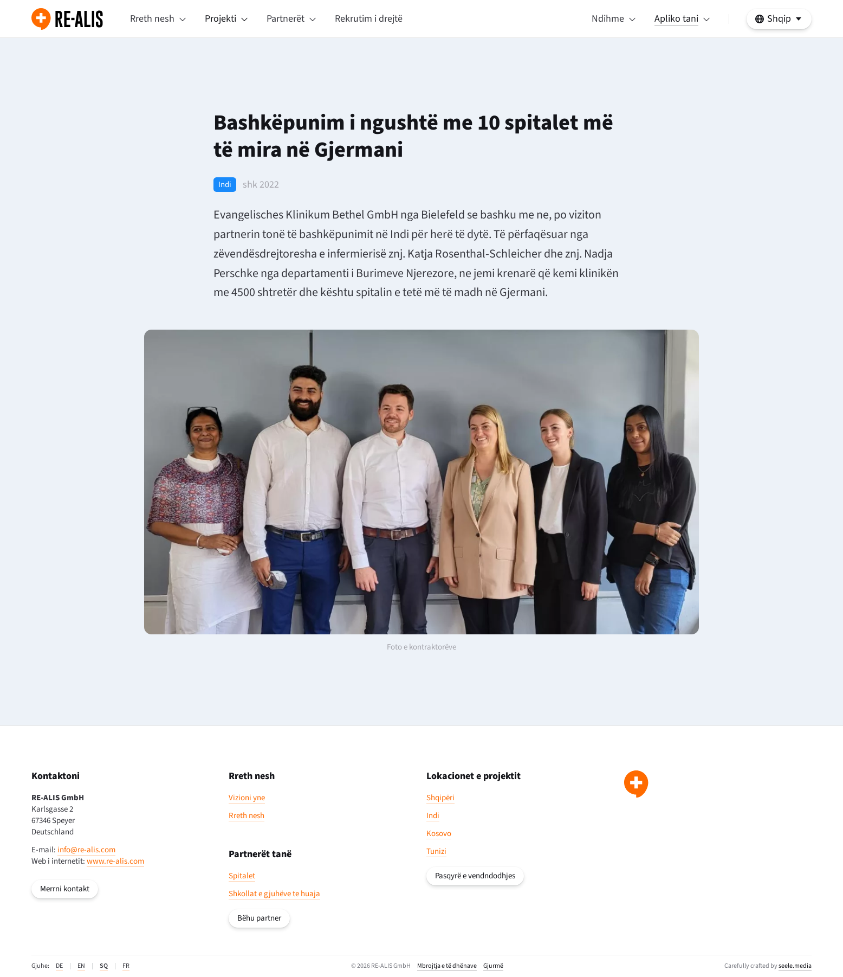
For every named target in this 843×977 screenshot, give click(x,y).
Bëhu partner (259, 918)
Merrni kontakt (64, 889)
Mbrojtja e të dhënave (447, 966)
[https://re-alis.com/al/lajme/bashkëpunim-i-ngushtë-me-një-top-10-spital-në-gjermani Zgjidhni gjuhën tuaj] (779, 19)
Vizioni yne (247, 798)
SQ (104, 965)
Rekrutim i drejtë (369, 18)
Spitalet (242, 876)
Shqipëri (440, 798)
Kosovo (438, 833)
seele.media (795, 965)
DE (59, 965)
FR (125, 965)
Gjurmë (493, 966)
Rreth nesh (246, 815)
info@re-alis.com (86, 850)
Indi (432, 815)
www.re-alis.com (115, 861)
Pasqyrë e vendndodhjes (475, 876)
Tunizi (436, 851)
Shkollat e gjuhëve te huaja (274, 893)
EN (81, 965)
